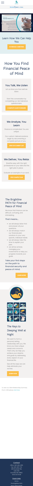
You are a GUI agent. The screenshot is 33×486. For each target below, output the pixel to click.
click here (17, 390)
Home (16, 481)
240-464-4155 (18, 465)
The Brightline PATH (16, 483)
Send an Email (16, 474)
